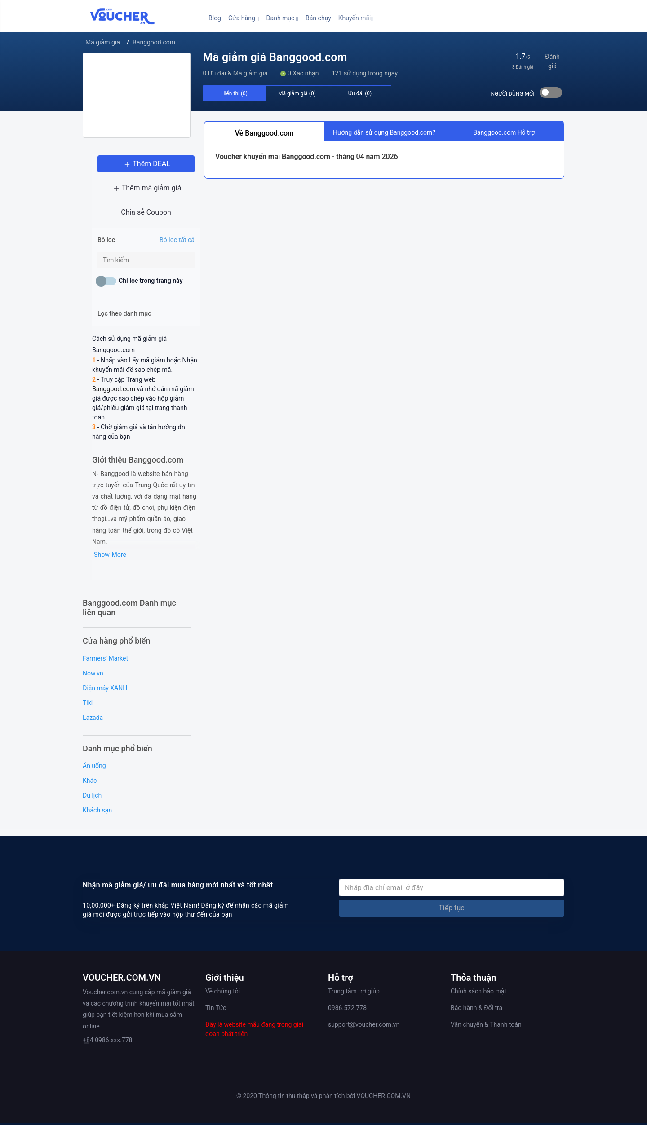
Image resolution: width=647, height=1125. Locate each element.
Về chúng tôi (222, 982)
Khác (90, 771)
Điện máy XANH (105, 678)
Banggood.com (154, 42)
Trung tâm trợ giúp (354, 982)
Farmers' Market (105, 649)
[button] (243, 18)
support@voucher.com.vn (363, 1015)
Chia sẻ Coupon (136, 213)
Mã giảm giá (102, 42)
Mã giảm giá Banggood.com (275, 57)
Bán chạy (318, 18)
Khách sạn (97, 801)
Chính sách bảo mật (478, 982)
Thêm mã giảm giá (137, 189)
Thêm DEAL (136, 165)
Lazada (93, 708)
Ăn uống (94, 756)
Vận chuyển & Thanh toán (486, 1015)
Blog (214, 18)
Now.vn (93, 663)
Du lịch (92, 786)
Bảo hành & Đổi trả (476, 998)
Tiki (88, 693)
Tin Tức (215, 998)
